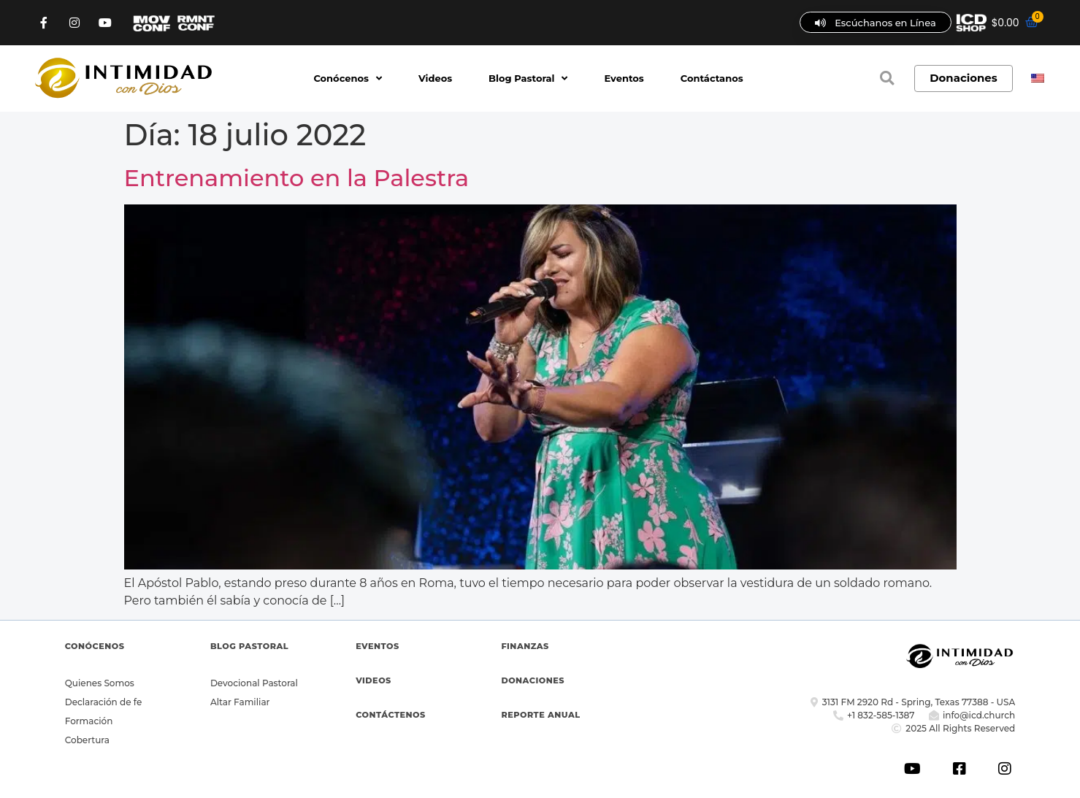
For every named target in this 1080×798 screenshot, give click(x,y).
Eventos (623, 78)
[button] (886, 78)
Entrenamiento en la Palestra (297, 178)
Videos (435, 78)
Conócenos (347, 78)
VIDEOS (373, 680)
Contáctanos (712, 78)
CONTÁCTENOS (391, 715)
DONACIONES (532, 680)
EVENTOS (377, 646)
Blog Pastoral (528, 78)
